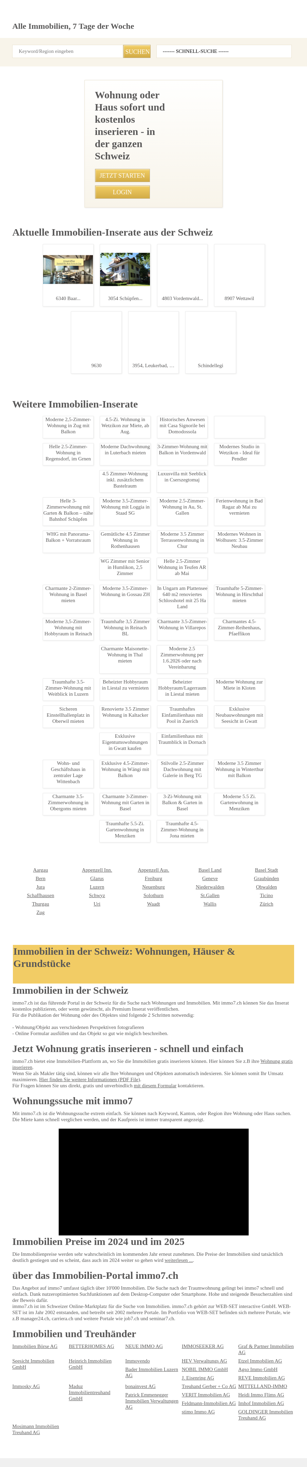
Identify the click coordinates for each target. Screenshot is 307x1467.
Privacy (68, 1440)
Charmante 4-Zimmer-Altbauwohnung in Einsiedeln (46, 1150)
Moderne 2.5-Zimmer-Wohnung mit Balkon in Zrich (46, 498)
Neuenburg (79, 1274)
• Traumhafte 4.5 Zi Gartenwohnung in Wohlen (130, 642)
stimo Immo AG (27, 1392)
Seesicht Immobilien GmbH (38, 1350)
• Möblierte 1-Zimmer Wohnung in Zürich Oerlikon (134, 619)
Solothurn (78, 1283)
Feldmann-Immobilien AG (206, 1384)
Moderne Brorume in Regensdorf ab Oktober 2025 (46, 289)
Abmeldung (161, 1440)
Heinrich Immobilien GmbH (95, 1350)
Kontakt (92, 1440)
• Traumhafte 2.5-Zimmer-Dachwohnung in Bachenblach (140, 678)
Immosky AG (24, 1367)
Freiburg (77, 1266)
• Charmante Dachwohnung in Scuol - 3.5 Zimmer (134, 595)
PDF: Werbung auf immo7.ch (174, 1453)
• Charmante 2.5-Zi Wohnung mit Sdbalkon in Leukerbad (140, 547)
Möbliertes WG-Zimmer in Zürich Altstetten (46, 609)
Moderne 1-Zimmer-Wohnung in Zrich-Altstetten (46, 796)
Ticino (188, 1283)
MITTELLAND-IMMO (258, 1367)
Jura (242, 1266)
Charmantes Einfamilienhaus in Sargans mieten (46, 941)
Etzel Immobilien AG (257, 1350)
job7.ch (213, 1440)
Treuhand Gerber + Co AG (206, 1367)
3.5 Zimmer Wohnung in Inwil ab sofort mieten (46, 1033)
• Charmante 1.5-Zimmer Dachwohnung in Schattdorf (138, 607)
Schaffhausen (252, 1274)
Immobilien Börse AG (32, 1335)
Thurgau (246, 1283)
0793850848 (173, 339)
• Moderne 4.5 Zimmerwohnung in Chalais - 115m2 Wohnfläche (147, 743)
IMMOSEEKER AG (199, 1335)
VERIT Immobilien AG (202, 1375)
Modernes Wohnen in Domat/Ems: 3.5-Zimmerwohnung (46, 393)
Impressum (23, 1440)
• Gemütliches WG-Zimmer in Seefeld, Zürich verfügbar (139, 536)
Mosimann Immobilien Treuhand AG (146, 1395)
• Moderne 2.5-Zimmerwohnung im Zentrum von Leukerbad (143, 654)
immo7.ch (240, 1440)
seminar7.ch (270, 1440)
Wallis (131, 1291)
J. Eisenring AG (196, 1358)
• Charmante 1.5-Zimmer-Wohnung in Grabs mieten (135, 512)
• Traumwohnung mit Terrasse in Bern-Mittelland (133, 524)
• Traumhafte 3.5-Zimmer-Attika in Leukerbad (130, 583)
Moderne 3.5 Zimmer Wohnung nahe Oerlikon (46, 714)
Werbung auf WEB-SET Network (120, 1453)
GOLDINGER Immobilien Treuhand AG (92, 1395)
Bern (242, 1257)
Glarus (18, 1266)
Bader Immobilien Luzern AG (39, 1358)
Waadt (75, 1291)
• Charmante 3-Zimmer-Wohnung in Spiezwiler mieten (138, 631)
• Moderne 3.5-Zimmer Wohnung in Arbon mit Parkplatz (140, 732)
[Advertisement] (153, 112)
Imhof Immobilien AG (258, 1384)
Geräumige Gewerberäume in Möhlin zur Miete (46, 867)
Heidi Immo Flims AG (258, 1375)
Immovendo (136, 1350)
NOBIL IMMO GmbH (88, 1358)
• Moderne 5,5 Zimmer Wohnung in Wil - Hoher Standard (140, 666)
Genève (132, 1266)
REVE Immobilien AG (257, 1358)
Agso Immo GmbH (142, 1358)
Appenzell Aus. (83, 1257)
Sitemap (189, 1440)
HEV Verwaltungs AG (202, 1350)
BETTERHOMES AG (87, 1335)
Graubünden (194, 1266)
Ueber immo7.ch (125, 1440)
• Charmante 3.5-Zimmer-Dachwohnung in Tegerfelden (139, 571)
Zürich (188, 1291)
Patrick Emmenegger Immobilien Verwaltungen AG (153, 1378)
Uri (15, 1291)
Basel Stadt (193, 1257)
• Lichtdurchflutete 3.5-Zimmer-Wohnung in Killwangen (139, 690)
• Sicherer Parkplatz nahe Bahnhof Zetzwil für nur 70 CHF (142, 702)
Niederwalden (138, 1274)
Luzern (18, 1274)
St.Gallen (134, 1283)
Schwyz (19, 1283)
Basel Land (136, 1257)
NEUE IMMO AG (140, 1335)
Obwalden (191, 1274)
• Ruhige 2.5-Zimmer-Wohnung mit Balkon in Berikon (137, 559)
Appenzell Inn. (25, 1257)
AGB (47, 1440)
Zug (242, 1291)
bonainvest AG (139, 1367)
